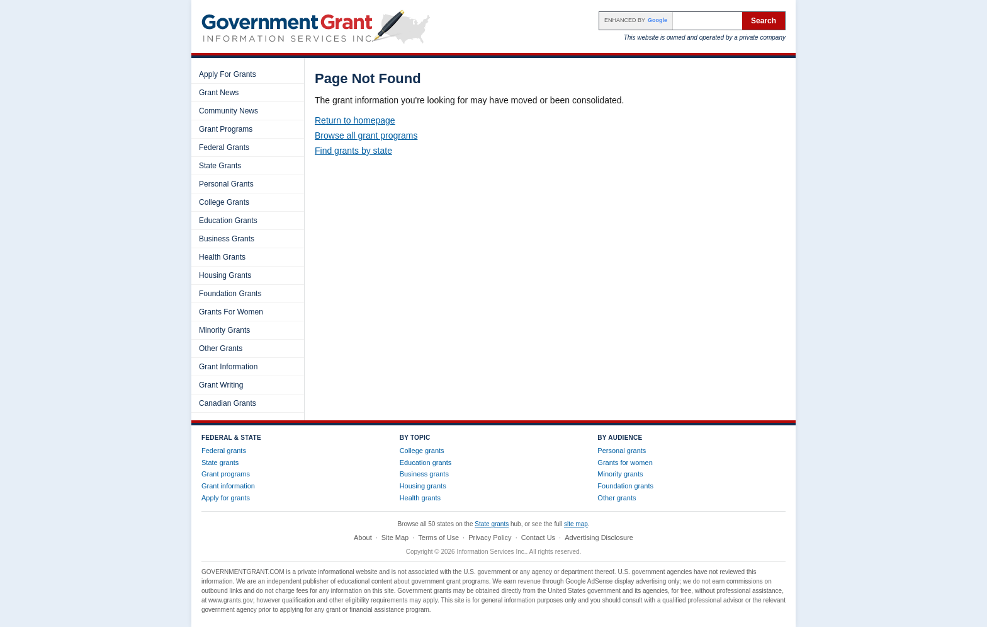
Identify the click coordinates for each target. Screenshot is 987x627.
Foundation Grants (230, 293)
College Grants (224, 202)
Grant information (228, 486)
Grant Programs (225, 129)
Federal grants (223, 450)
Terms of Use (438, 537)
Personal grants (621, 450)
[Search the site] (707, 21)
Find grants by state (353, 151)
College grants (422, 450)
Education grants (426, 462)
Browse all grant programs (366, 135)
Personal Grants (226, 184)
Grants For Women (231, 312)
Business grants (424, 474)
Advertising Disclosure (599, 537)
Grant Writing (221, 385)
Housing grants (423, 486)
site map (576, 524)
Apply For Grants (227, 74)
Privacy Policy (489, 537)
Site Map (395, 537)
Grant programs (225, 474)
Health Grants (222, 257)
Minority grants (620, 474)
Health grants (420, 498)
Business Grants (226, 238)
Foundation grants (625, 486)
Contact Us (538, 537)
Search (763, 20)
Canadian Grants (227, 403)
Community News (228, 110)
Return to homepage (355, 120)
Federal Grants (224, 147)
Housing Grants (225, 275)
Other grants (616, 498)
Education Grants (228, 220)
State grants (220, 462)
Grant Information (228, 366)
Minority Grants (224, 330)
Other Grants (220, 348)
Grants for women (624, 462)
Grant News (219, 92)
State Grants (220, 165)
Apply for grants (225, 498)
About (363, 537)
